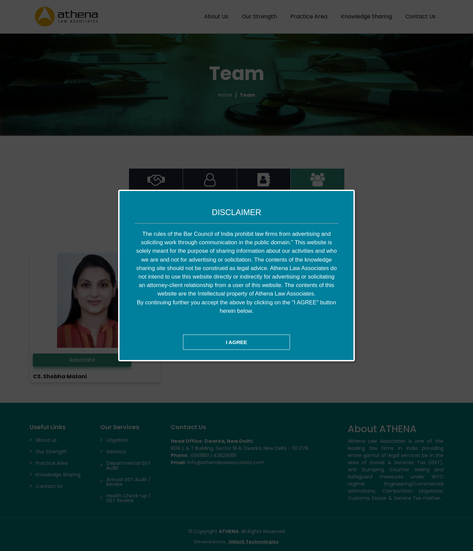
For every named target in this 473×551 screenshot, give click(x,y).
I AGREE (236, 342)
